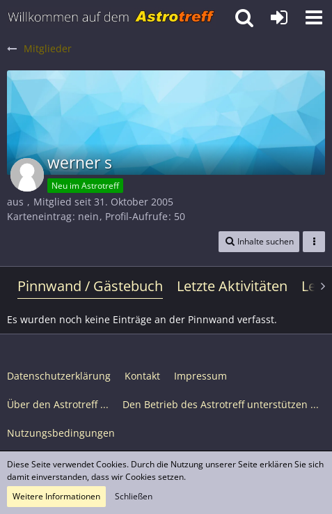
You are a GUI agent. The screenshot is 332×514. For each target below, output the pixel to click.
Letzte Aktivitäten (232, 286)
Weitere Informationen (56, 496)
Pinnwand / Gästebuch (90, 286)
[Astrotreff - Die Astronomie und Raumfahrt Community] (111, 17)
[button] (314, 17)
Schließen (133, 496)
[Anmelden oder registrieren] (279, 17)
